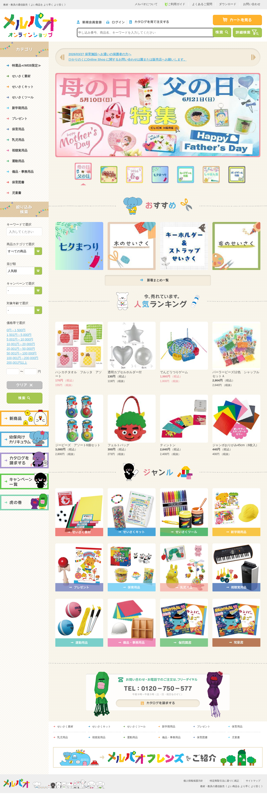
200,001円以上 (17, 362)
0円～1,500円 (16, 330)
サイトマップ (253, 781)
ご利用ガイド (174, 4)
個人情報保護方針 (193, 781)
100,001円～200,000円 (22, 358)
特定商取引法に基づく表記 (224, 781)
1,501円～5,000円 (19, 335)
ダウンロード (227, 4)
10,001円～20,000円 (21, 344)
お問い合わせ (251, 4)
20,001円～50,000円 (21, 348)
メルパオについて (146, 4)
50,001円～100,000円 (21, 353)
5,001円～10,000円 (20, 339)
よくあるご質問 (202, 4)
